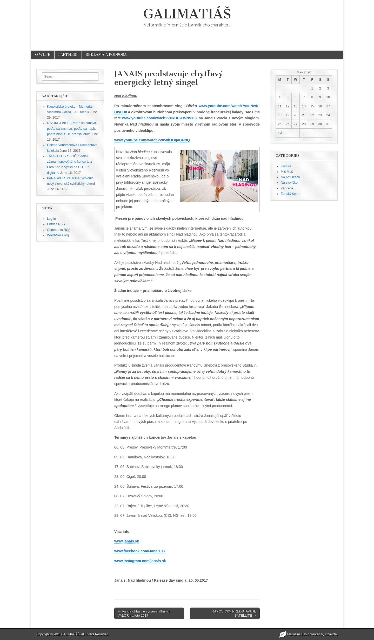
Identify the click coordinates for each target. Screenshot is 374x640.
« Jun (281, 133)
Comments (58, 230)
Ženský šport (290, 194)
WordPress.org (58, 235)
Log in (51, 219)
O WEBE (42, 54)
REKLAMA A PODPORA (106, 54)
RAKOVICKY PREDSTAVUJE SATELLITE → (234, 613)
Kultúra (286, 166)
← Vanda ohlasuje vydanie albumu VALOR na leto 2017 (144, 613)
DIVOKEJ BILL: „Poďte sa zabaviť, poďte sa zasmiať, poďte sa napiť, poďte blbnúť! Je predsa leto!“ (72, 128)
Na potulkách (290, 177)
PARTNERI (68, 54)
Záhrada (287, 188)
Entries (56, 224)
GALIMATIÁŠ (187, 14)
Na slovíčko (289, 182)
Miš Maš (287, 172)
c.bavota (331, 634)
